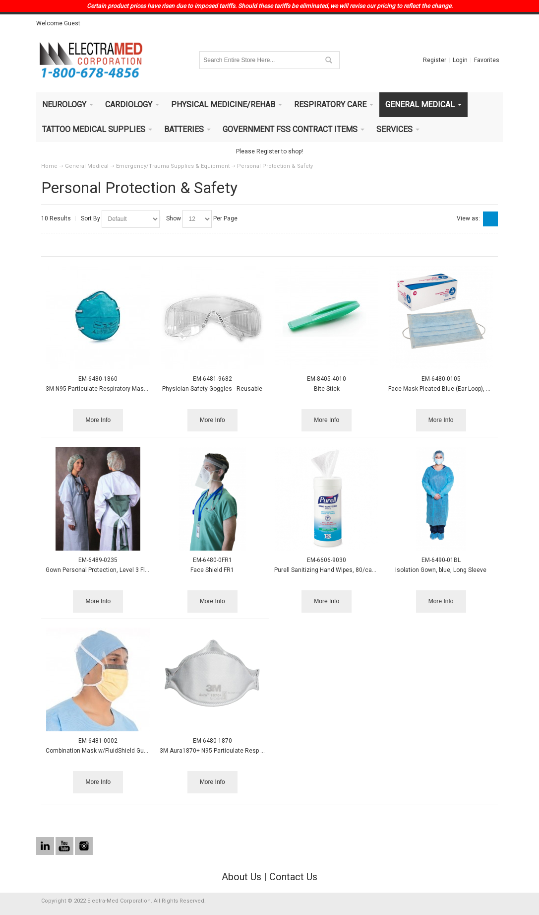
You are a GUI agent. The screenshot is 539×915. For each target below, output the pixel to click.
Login (460, 60)
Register (434, 60)
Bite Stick (327, 388)
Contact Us (293, 877)
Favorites (486, 60)
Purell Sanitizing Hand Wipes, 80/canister (331, 569)
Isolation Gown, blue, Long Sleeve (440, 569)
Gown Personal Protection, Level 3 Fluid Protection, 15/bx (123, 569)
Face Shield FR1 (212, 569)
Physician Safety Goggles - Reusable (212, 388)
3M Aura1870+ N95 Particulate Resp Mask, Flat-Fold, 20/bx (239, 750)
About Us (241, 877)
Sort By (90, 218)
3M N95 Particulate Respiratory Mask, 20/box (107, 388)
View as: (468, 218)
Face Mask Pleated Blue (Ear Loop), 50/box (446, 388)
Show (173, 218)
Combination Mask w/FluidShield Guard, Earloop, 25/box (122, 750)
